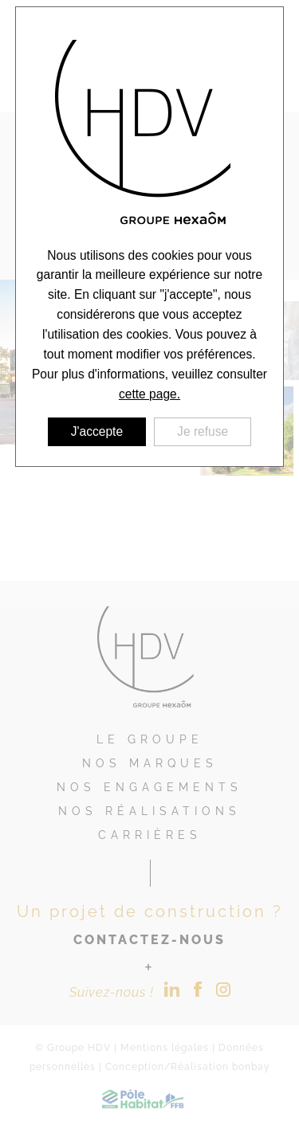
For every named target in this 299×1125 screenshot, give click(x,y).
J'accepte (97, 431)
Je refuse (202, 431)
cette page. (149, 394)
